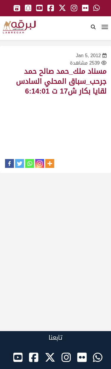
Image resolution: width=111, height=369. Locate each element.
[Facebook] (9, 163)
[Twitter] (19, 163)
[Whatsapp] (29, 163)
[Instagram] (39, 163)
